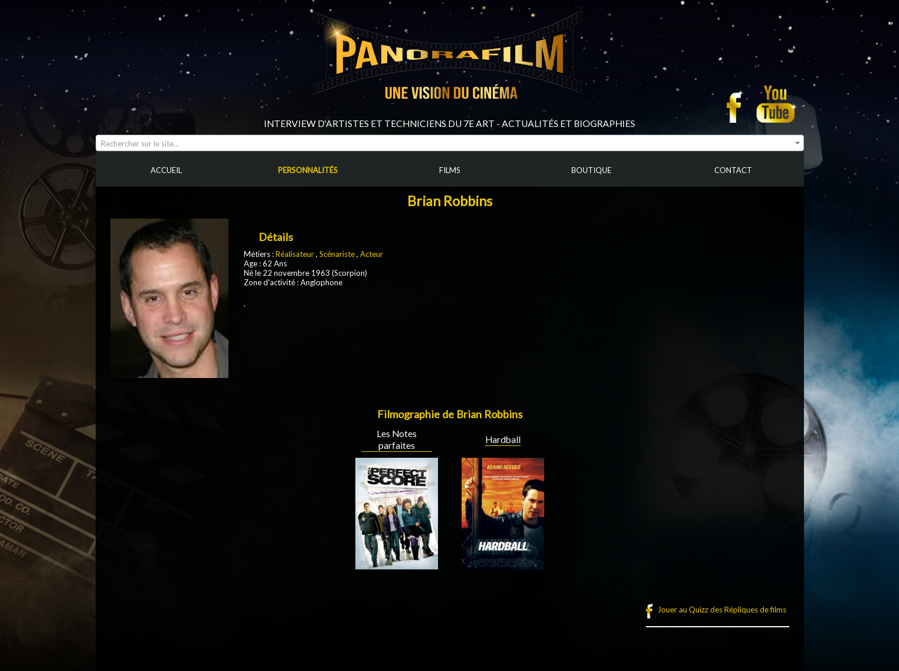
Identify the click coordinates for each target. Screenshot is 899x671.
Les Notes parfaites (397, 439)
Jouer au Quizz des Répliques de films (722, 609)
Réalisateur (295, 254)
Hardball (503, 439)
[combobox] (450, 143)
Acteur (371, 254)
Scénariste (337, 254)
